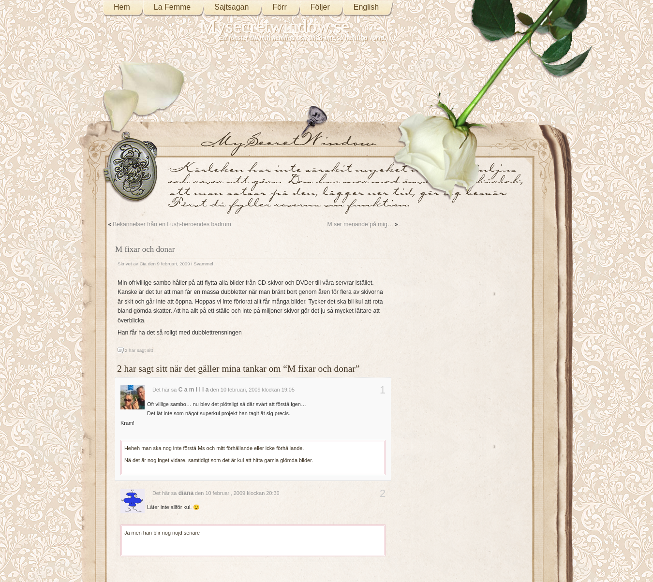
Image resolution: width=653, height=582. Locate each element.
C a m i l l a (193, 389)
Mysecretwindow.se (275, 26)
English (366, 7)
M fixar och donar (145, 249)
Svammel (203, 263)
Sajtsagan (231, 7)
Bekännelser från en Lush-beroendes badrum (172, 224)
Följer (320, 7)
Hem (122, 7)
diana (185, 493)
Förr (279, 7)
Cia (143, 263)
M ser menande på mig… (360, 224)
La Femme (172, 7)
